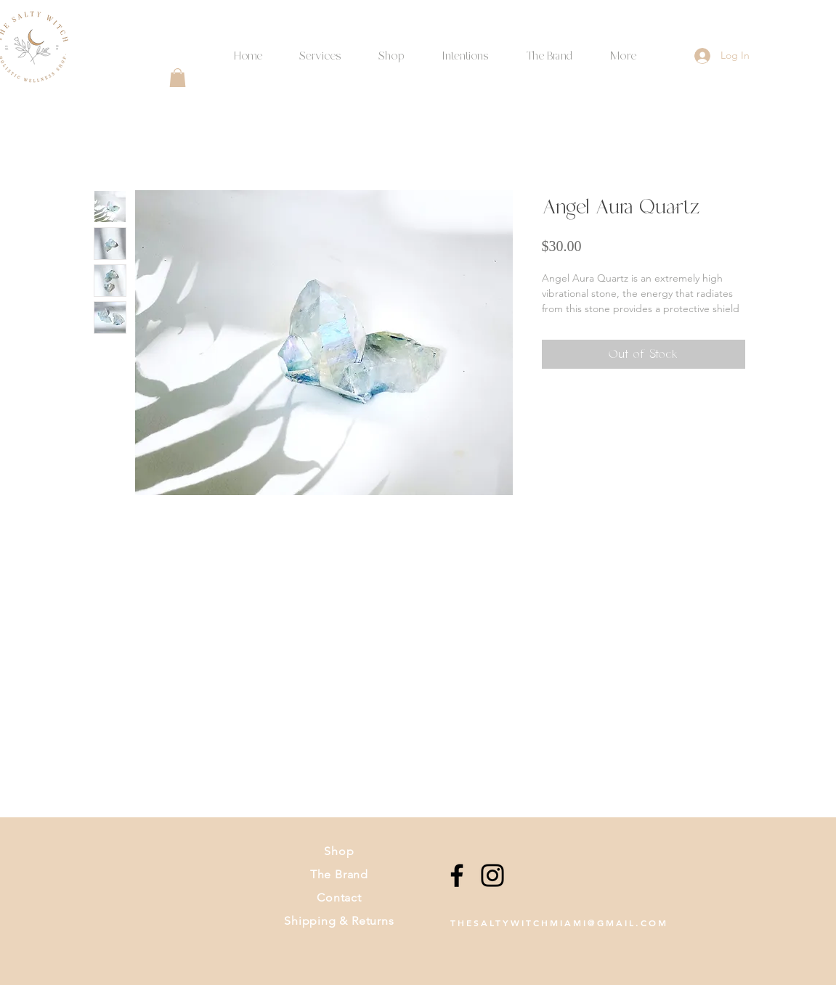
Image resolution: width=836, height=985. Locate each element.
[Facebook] (457, 875)
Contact (339, 897)
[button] (465, 50)
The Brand (339, 874)
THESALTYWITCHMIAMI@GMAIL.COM (559, 922)
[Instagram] (492, 875)
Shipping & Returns (339, 921)
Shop (339, 851)
